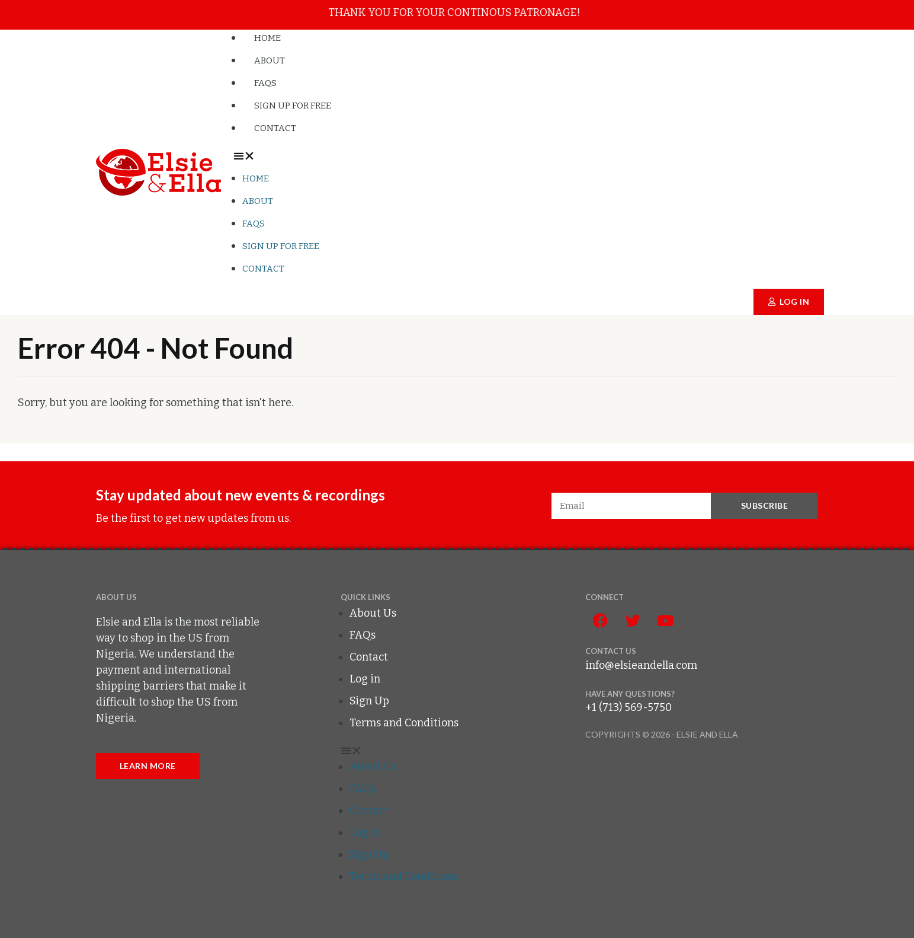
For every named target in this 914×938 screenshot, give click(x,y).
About (269, 60)
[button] (528, 156)
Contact (275, 128)
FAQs (265, 83)
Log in (364, 678)
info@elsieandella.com (641, 665)
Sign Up (369, 700)
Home (267, 38)
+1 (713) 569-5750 (628, 707)
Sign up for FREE (292, 105)
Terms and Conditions (403, 722)
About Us (372, 613)
